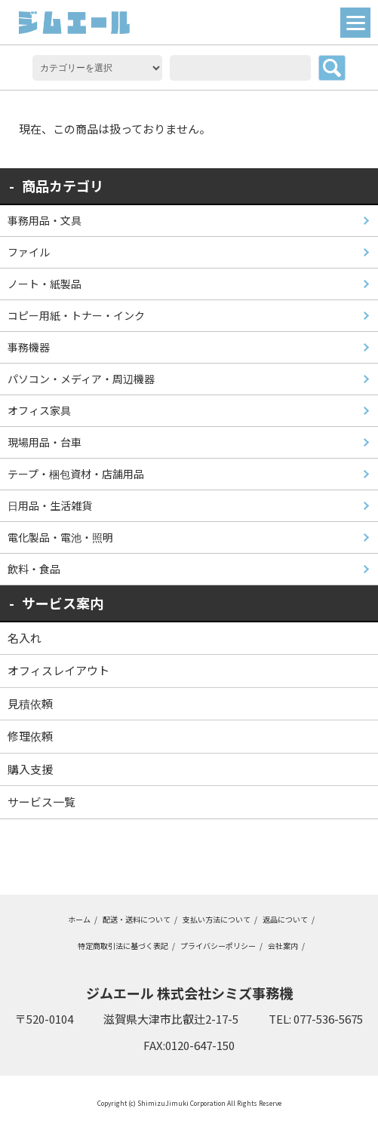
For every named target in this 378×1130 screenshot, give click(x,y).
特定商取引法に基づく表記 (123, 945)
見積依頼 (30, 703)
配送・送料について (137, 919)
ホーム (79, 919)
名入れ (24, 638)
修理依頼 (30, 736)
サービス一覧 (41, 801)
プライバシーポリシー (218, 945)
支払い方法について (216, 919)
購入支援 (30, 769)
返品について (285, 919)
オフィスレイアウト (58, 670)
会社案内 (283, 945)
